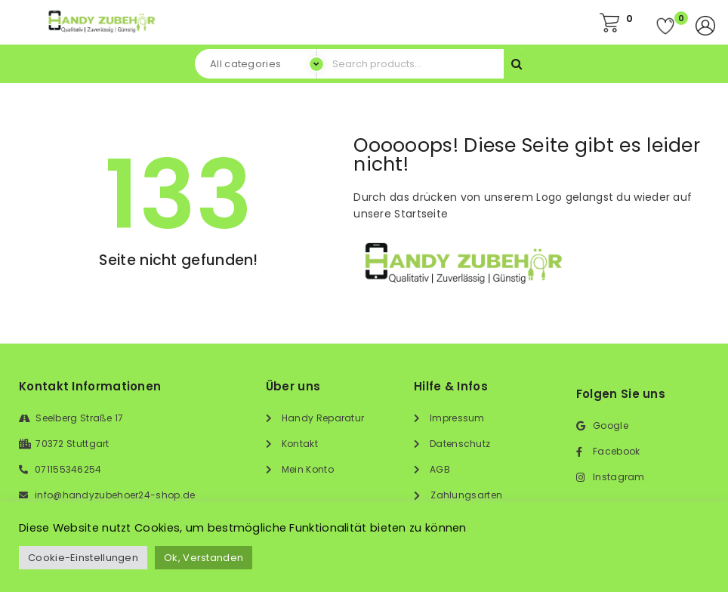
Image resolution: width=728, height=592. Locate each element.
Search (518, 64)
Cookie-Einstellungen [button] (83, 557)
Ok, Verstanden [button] (203, 557)
